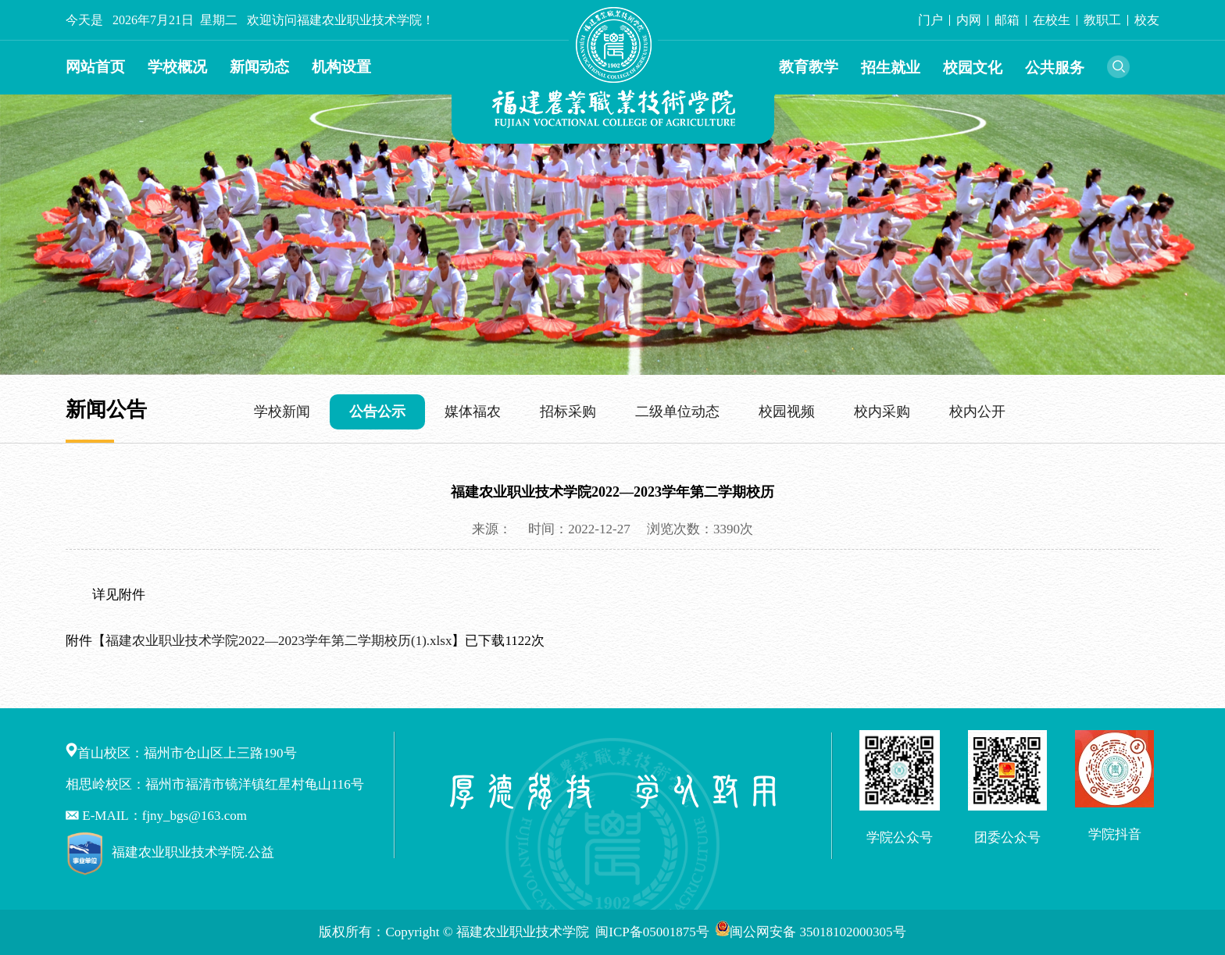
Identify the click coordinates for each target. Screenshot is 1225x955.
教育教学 (808, 67)
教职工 (1102, 20)
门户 (930, 20)
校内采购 (882, 411)
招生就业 (890, 67)
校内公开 (977, 411)
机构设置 (341, 67)
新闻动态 (259, 67)
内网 (968, 20)
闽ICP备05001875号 (654, 932)
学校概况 (177, 67)
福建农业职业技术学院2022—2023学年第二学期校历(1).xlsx (278, 640)
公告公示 (377, 411)
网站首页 (95, 67)
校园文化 (972, 67)
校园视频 (787, 411)
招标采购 (568, 411)
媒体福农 (473, 411)
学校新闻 (282, 411)
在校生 (1051, 20)
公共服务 (1054, 67)
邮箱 (1007, 20)
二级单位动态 (677, 411)
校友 (1146, 20)
